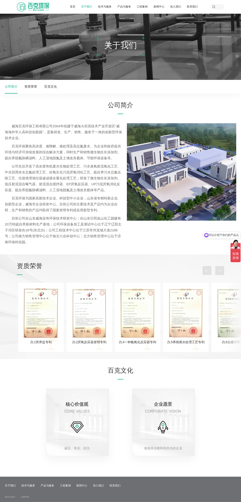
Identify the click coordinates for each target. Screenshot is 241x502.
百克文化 (50, 86)
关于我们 (86, 6)
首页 (72, 6)
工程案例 (142, 6)
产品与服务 (124, 6)
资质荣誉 (30, 86)
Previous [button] (207, 270)
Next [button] (219, 270)
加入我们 (175, 6)
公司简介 (11, 86)
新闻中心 (159, 6)
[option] (41, 317)
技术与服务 (105, 6)
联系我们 (192, 6)
